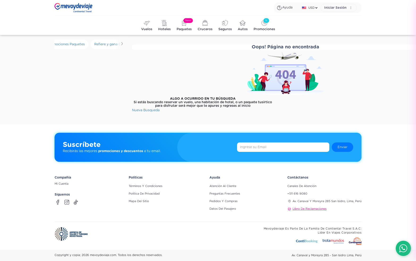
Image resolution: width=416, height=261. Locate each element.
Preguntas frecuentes (224, 193)
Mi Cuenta (61, 183)
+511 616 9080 (297, 193)
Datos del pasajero (222, 208)
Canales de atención (301, 186)
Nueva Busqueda (146, 110)
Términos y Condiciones (145, 186)
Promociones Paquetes (66, 44)
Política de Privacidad (144, 193)
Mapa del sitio (139, 201)
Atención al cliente (222, 186)
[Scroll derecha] (122, 44)
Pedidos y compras (223, 201)
